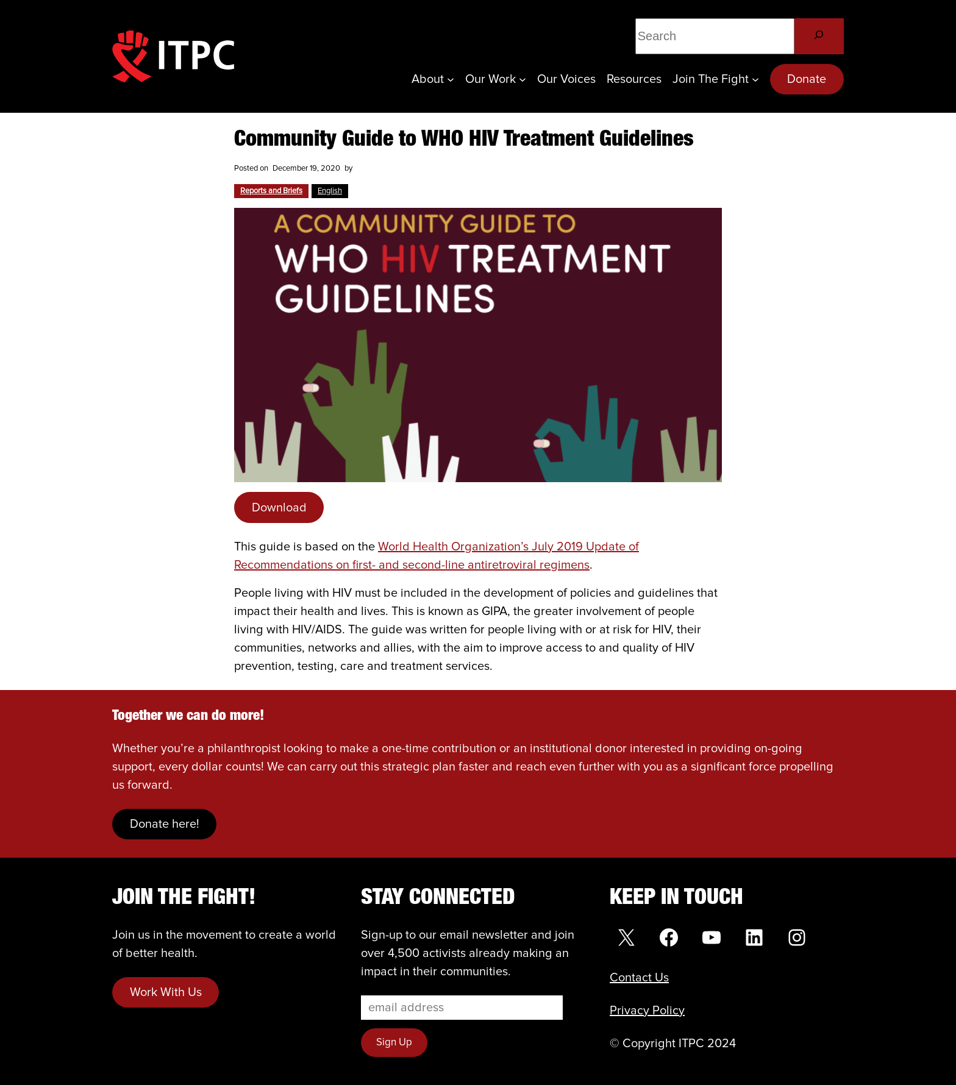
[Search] (819, 36)
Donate (806, 79)
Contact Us (639, 978)
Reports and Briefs (271, 191)
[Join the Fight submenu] (755, 79)
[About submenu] (450, 79)
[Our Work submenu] (522, 79)
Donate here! (164, 824)
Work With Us (166, 992)
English (330, 191)
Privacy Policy (647, 1011)
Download (279, 508)
